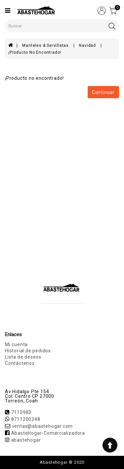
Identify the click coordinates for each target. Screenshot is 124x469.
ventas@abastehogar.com (42, 426)
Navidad (88, 45)
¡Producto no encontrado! (34, 52)
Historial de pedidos (28, 350)
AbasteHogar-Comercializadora (48, 433)
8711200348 (25, 419)
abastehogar (26, 440)
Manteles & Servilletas (46, 45)
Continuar (103, 92)
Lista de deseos (23, 357)
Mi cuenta (16, 344)
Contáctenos (20, 363)
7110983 (21, 412)
